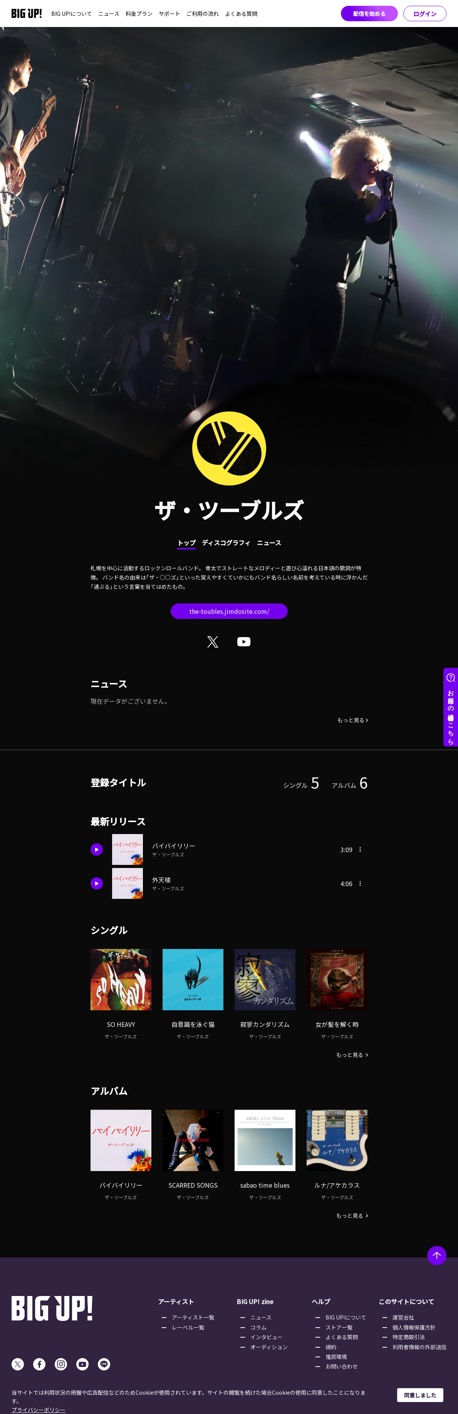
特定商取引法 (409, 1337)
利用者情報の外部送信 (419, 1347)
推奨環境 (336, 1356)
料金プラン (139, 13)
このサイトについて (406, 1301)
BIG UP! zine (255, 1301)
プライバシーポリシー (38, 1410)
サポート (169, 13)
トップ (186, 542)
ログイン (424, 14)
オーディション (269, 1347)
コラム (258, 1327)
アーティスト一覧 (193, 1317)
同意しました (420, 1395)
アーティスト (176, 1301)
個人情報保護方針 (414, 1327)
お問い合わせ (341, 1366)
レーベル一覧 (188, 1327)
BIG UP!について (71, 13)
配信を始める (369, 13)
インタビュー (266, 1337)
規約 (330, 1347)
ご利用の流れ (202, 13)
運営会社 (403, 1317)
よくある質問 (241, 13)
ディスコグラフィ (226, 542)
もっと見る (350, 720)
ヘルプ (321, 1301)
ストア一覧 (338, 1327)
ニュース (108, 13)
